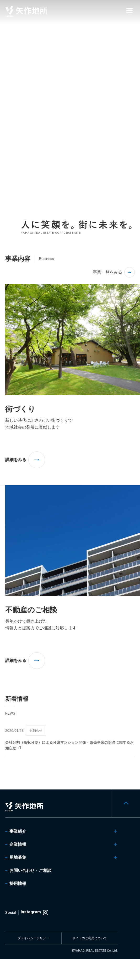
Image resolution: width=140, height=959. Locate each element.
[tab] (133, 114)
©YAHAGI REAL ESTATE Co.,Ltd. (95, 950)
